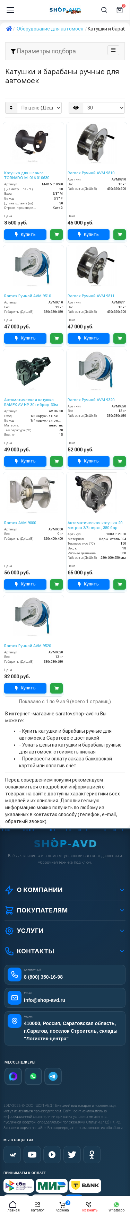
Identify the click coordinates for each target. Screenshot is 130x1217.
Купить (25, 234)
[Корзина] (120, 10)
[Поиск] (104, 10)
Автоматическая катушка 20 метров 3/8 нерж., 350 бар (95, 525)
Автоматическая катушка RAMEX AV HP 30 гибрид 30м (31, 402)
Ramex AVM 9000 (20, 523)
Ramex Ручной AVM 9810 (91, 173)
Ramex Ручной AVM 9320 (91, 400)
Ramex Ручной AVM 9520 (27, 646)
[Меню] (10, 10)
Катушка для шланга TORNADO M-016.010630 (26, 175)
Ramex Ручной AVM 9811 (91, 296)
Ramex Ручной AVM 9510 (27, 296)
